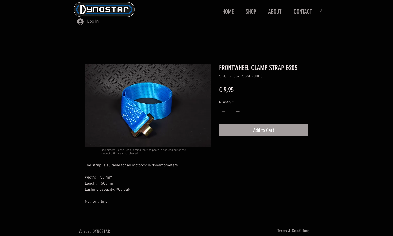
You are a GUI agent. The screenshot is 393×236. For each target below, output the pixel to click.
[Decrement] (223, 111)
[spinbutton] (230, 111)
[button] (323, 10)
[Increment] (238, 111)
